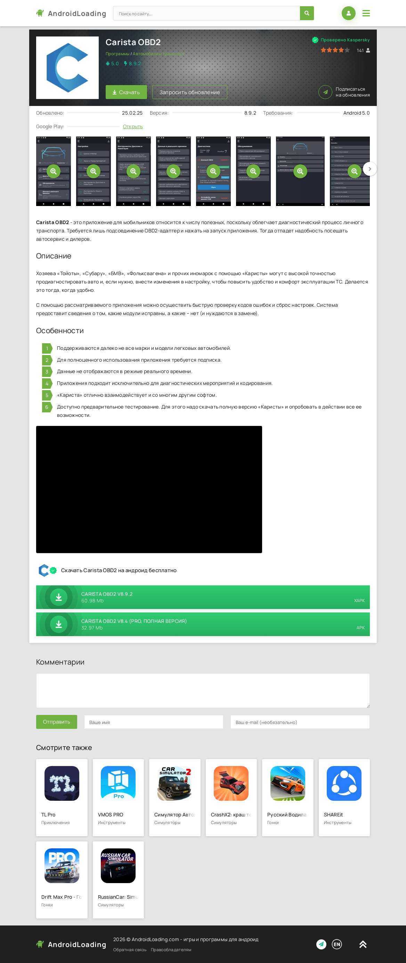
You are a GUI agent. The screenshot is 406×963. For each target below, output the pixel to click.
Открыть (133, 126)
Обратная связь (129, 950)
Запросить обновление (190, 92)
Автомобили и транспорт (159, 54)
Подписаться (344, 92)
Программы (118, 54)
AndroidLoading (77, 13)
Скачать (126, 92)
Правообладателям (171, 950)
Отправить (56, 721)
